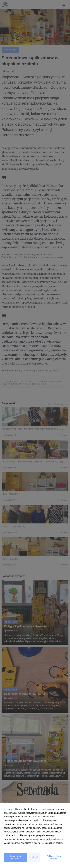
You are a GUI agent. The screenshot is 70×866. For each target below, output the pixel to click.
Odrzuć (34, 857)
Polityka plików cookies (54, 857)
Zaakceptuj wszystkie (15, 857)
